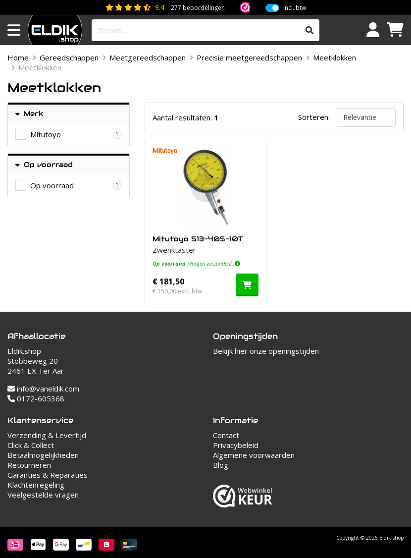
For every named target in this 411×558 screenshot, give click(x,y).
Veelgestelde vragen (43, 495)
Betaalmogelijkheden (43, 455)
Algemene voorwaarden (254, 455)
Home (18, 57)
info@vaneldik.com (43, 388)
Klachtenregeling (35, 485)
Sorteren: (314, 117)
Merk (29, 114)
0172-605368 (35, 398)
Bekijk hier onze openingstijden (266, 351)
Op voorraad (44, 165)
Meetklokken (334, 57)
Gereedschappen (69, 57)
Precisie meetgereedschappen (249, 57)
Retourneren (29, 465)
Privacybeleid (235, 445)
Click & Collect (30, 445)
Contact (226, 435)
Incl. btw (294, 8)
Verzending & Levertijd (46, 435)
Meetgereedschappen (147, 57)
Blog (220, 465)
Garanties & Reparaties (47, 475)
